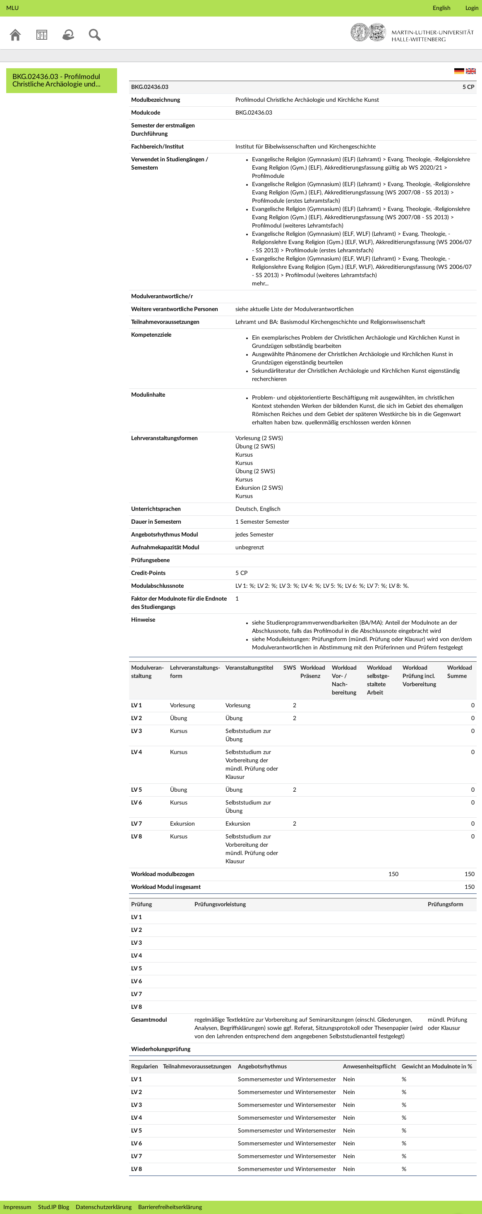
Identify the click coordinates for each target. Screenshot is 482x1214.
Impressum (17, 1207)
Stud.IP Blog (53, 1207)
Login (472, 8)
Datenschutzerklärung (104, 1207)
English (442, 8)
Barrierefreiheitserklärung (170, 1207)
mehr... (260, 284)
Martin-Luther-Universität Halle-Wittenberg (412, 32)
